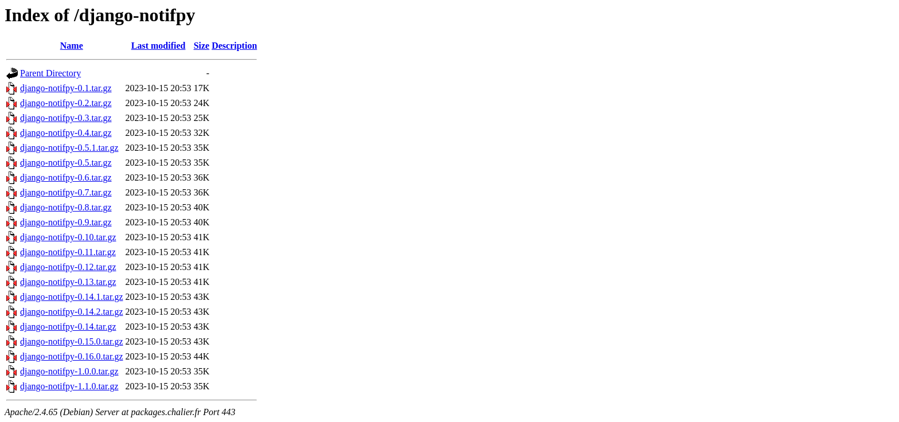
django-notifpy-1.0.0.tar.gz (69, 371)
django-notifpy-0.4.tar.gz (66, 133)
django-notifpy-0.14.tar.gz (68, 326)
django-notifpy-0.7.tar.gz (66, 192)
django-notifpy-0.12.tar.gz (68, 267)
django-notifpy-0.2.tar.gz (66, 103)
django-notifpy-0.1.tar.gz (66, 88)
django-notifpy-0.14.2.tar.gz (71, 311)
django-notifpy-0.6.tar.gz (66, 177)
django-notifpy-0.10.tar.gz (68, 237)
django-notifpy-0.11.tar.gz (68, 252)
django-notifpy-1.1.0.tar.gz (69, 386)
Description (234, 45)
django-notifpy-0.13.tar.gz (68, 282)
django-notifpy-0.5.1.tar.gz (69, 148)
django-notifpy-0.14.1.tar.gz (71, 297)
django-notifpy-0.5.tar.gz (66, 162)
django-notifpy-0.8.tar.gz (66, 207)
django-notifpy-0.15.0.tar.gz (71, 341)
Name (71, 45)
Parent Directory (50, 73)
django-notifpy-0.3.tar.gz (66, 118)
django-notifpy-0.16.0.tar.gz (71, 356)
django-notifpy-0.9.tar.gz (66, 222)
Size (202, 45)
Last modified (158, 45)
